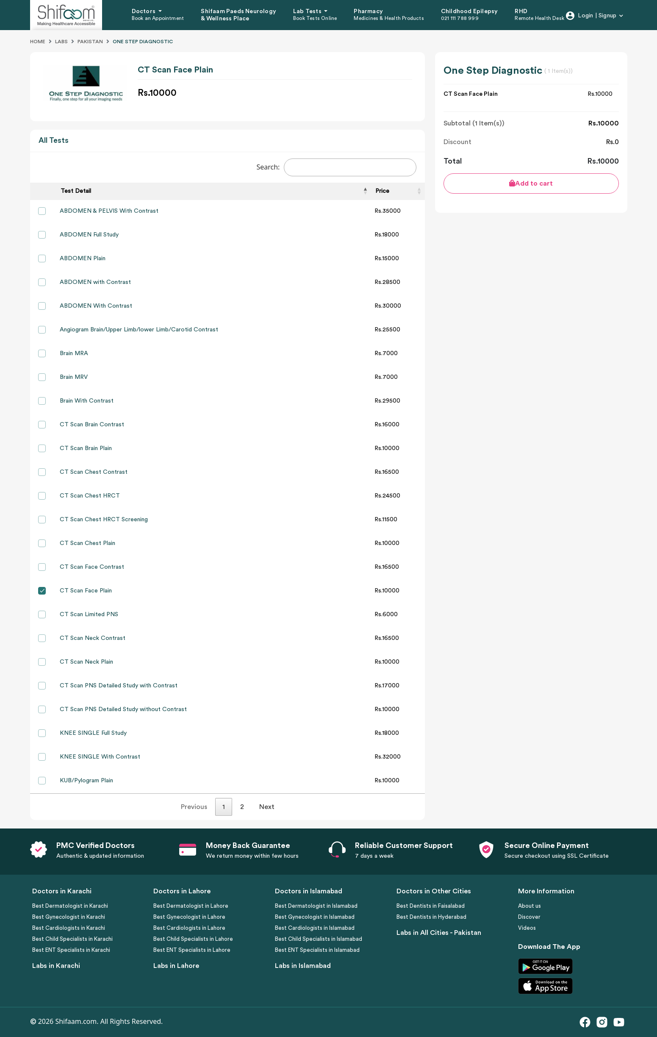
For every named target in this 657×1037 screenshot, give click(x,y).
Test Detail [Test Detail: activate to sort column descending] (76, 191)
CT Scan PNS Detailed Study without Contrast (123, 709)
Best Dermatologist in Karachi (70, 906)
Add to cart (531, 183)
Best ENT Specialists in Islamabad (317, 950)
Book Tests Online (315, 18)
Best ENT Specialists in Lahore (191, 950)
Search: (336, 167)
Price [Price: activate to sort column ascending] (382, 191)
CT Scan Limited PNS (89, 614)
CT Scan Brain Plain (86, 448)
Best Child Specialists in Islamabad (318, 939)
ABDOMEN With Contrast (96, 306)
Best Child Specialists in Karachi (72, 939)
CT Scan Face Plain (86, 591)
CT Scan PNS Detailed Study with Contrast (118, 686)
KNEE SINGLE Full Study (93, 733)
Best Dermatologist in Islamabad (316, 906)
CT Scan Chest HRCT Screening (104, 520)
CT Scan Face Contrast (92, 567)
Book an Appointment (158, 18)
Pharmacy (368, 11)
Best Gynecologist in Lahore (189, 917)
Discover (529, 917)
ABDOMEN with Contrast (95, 282)
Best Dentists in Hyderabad (431, 917)
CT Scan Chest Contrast (94, 472)
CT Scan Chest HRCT (90, 496)
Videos (527, 928)
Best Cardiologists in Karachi (68, 928)
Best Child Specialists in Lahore (193, 939)
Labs (61, 41)
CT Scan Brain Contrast (92, 425)
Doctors (144, 11)
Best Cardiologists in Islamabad (315, 928)
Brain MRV (74, 377)
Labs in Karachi (56, 965)
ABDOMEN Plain (82, 258)
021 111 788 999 (460, 18)
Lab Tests (308, 11)
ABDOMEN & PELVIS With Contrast (109, 211)
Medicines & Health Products (389, 18)
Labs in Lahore (176, 965)
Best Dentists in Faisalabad (430, 906)
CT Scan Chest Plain (87, 543)
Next (266, 806)
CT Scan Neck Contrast (92, 638)
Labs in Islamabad (303, 965)
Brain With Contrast (87, 401)
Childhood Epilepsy (469, 11)
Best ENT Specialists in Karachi (71, 950)
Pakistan (90, 41)
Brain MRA (74, 353)
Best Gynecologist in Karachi (68, 917)
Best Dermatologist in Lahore (190, 906)
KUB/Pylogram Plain (86, 781)
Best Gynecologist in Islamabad (315, 917)
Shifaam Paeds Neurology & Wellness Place (238, 15)
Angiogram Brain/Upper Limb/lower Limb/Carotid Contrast (139, 330)
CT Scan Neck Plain (86, 662)
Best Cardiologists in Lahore (189, 928)
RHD (521, 11)
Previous (194, 806)
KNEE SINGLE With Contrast (100, 757)
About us (529, 906)
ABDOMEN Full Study (89, 235)
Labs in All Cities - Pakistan (438, 932)
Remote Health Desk (539, 18)
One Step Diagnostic (143, 41)
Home (37, 41)
